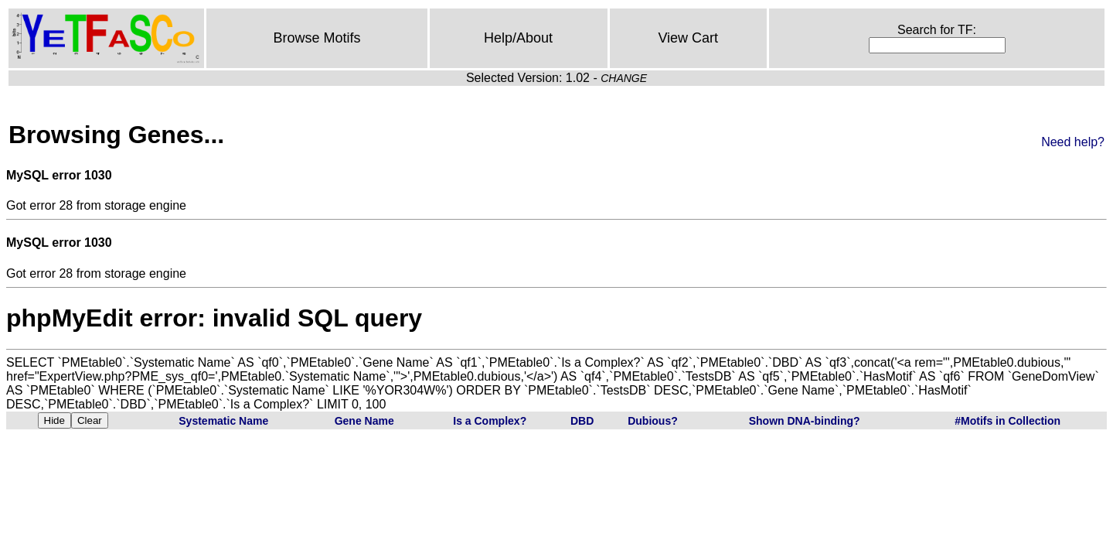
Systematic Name (223, 421)
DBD (582, 421)
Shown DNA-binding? (804, 421)
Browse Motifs (316, 38)
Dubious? (653, 421)
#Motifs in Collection (1007, 421)
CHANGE (624, 78)
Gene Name (364, 421)
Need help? (1072, 142)
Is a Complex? (489, 421)
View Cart (688, 38)
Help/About (518, 38)
